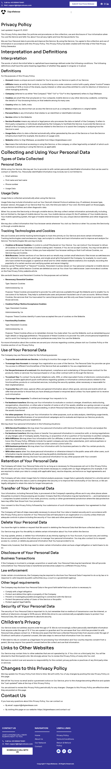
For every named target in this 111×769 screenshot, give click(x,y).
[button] (71, 12)
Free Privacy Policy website (19, 271)
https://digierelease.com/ (60, 140)
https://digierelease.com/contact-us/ (53, 709)
